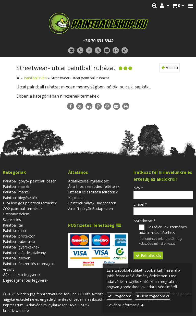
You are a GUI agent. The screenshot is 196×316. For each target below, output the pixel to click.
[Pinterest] (98, 106)
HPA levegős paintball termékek (30, 203)
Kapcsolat (76, 197)
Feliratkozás (148, 255)
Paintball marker (16, 192)
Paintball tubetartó (19, 241)
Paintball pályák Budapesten (92, 203)
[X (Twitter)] (98, 50)
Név (138, 188)
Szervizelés (12, 219)
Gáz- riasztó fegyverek (21, 274)
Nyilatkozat (144, 220)
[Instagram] (115, 50)
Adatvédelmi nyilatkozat (157, 243)
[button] (190, 6)
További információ (123, 304)
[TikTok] (124, 50)
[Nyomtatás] (125, 106)
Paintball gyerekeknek (21, 247)
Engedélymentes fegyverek (25, 280)
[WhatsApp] (107, 106)
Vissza (169, 67)
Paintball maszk (16, 186)
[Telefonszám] (80, 50)
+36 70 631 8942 (98, 41)
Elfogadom (119, 296)
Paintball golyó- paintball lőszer (29, 181)
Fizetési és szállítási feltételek (93, 192)
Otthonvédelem (16, 214)
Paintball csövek (16, 258)
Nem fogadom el (152, 296)
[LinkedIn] (89, 106)
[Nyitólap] (98, 23)
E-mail (140, 204)
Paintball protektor (19, 236)
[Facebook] (89, 50)
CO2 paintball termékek (22, 208)
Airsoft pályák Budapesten (90, 208)
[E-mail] (71, 50)
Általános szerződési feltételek (93, 186)
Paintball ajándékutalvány (24, 252)
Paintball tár (13, 225)
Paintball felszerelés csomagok (29, 263)
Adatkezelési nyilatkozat (88, 181)
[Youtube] (107, 50)
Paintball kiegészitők (20, 197)
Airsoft (8, 269)
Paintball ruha (14, 230)
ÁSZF (74, 304)
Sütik (85, 304)
